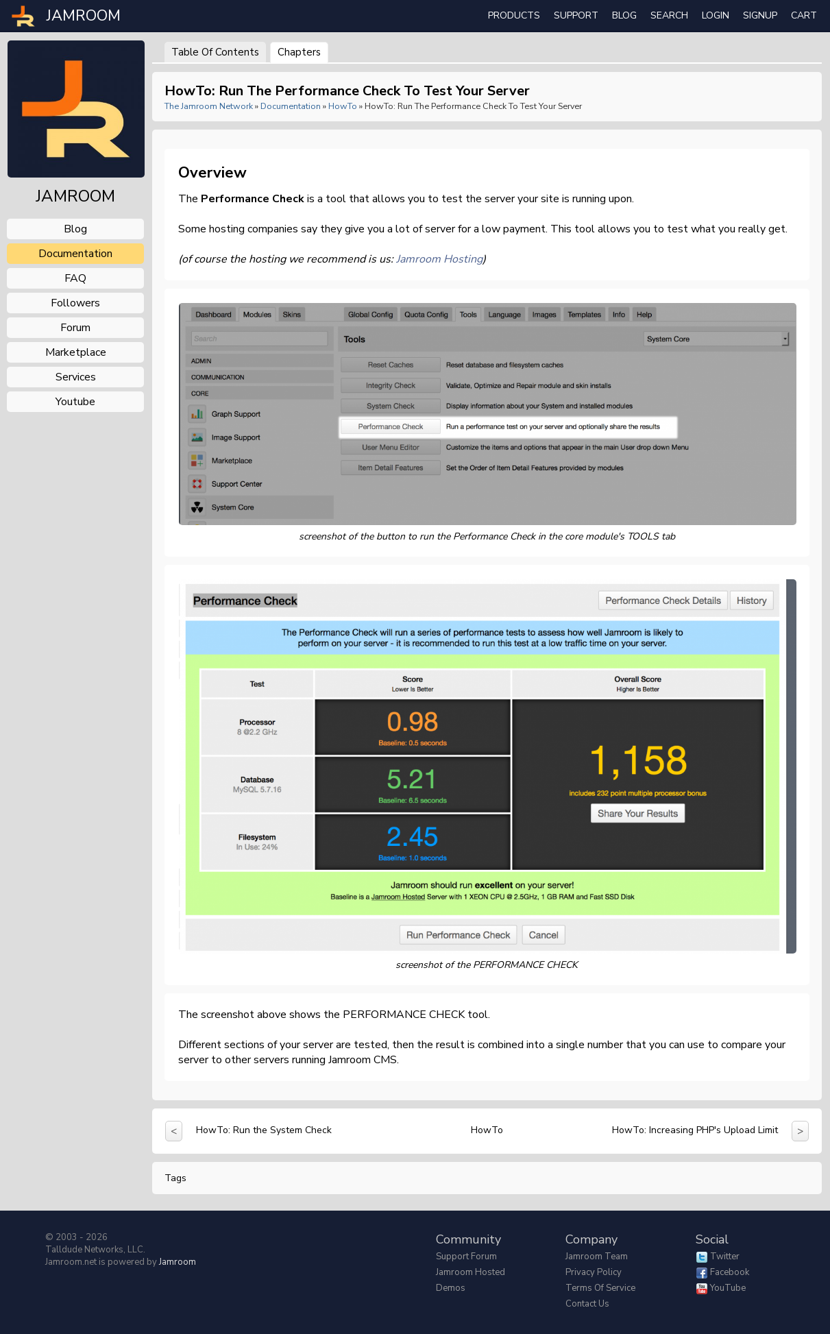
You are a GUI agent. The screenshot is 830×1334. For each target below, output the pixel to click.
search (669, 15)
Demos (450, 1288)
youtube (75, 401)
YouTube (728, 1288)
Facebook (729, 1272)
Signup (760, 15)
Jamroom (177, 1262)
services (76, 377)
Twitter (725, 1256)
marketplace (75, 352)
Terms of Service (600, 1288)
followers (75, 303)
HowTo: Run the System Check (264, 1130)
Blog (624, 15)
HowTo (342, 106)
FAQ (75, 278)
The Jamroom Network (208, 106)
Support (576, 15)
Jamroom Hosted (470, 1272)
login (715, 15)
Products (514, 15)
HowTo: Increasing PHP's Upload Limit (695, 1130)
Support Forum (466, 1256)
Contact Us (587, 1304)
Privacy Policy (593, 1272)
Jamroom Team (596, 1256)
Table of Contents (215, 52)
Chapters (299, 52)
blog (75, 229)
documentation (75, 253)
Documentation (290, 106)
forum (75, 327)
